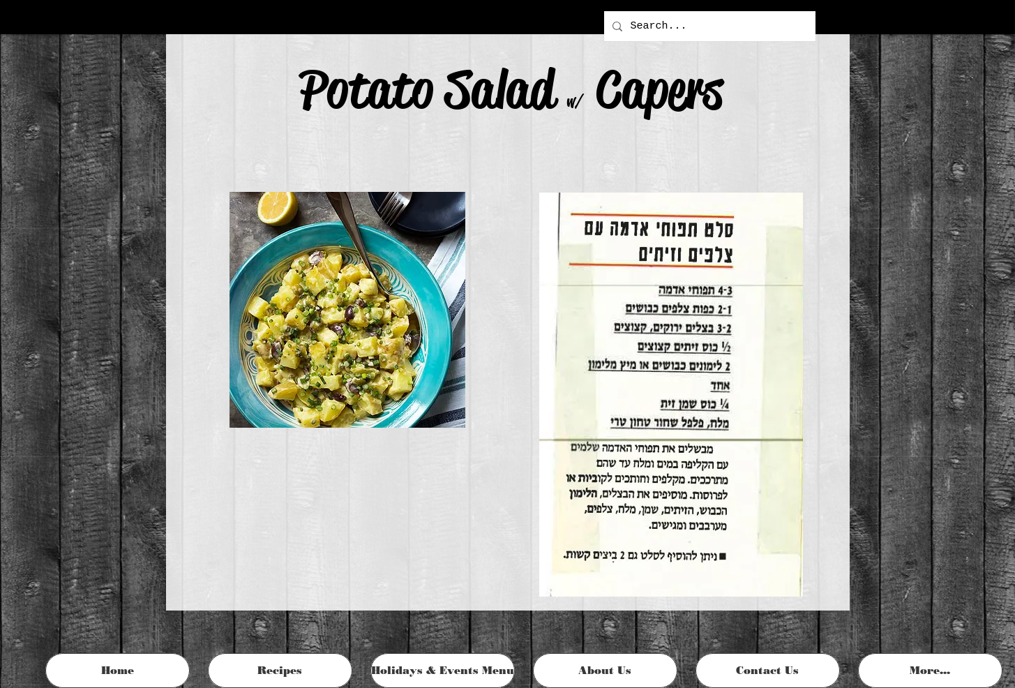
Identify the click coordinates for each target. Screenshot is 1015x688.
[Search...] (708, 26)
